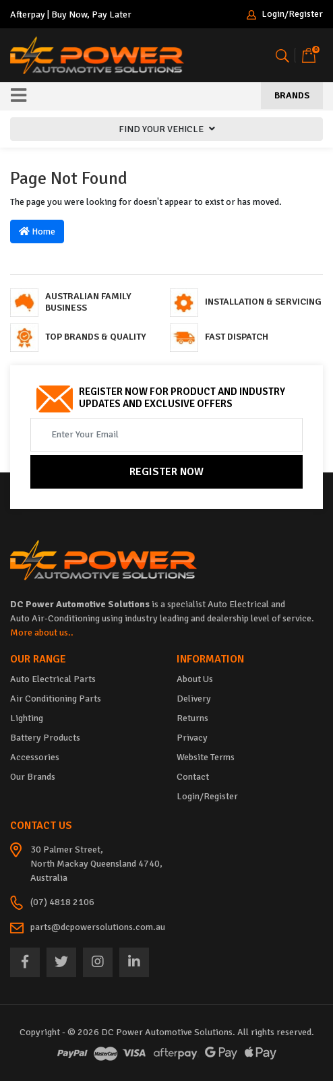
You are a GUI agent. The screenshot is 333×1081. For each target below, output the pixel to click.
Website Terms (206, 757)
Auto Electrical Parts (53, 679)
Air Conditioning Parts (55, 698)
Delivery (194, 698)
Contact (193, 776)
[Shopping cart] (309, 55)
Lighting (26, 718)
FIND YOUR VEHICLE (167, 129)
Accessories (34, 757)
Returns (192, 718)
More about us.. (41, 632)
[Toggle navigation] (18, 96)
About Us (195, 679)
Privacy (192, 737)
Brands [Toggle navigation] (291, 95)
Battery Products (45, 737)
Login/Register (285, 14)
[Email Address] (166, 435)
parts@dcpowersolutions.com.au (97, 927)
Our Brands (32, 776)
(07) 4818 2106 (62, 902)
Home (37, 231)
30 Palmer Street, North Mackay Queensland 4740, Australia (96, 864)
